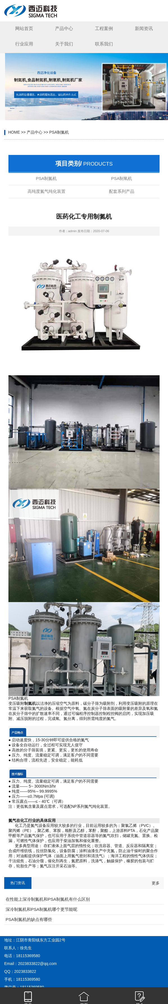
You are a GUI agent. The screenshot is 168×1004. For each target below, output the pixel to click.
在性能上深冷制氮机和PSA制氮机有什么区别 (48, 899)
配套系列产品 (121, 191)
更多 (156, 883)
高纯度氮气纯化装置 (46, 191)
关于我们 (64, 44)
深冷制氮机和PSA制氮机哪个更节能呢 (41, 909)
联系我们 (104, 44)
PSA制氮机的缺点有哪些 (29, 919)
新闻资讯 (144, 28)
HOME (14, 132)
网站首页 (24, 28)
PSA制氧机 (121, 178)
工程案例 (104, 28)
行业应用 (24, 44)
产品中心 (64, 28)
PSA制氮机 (59, 132)
